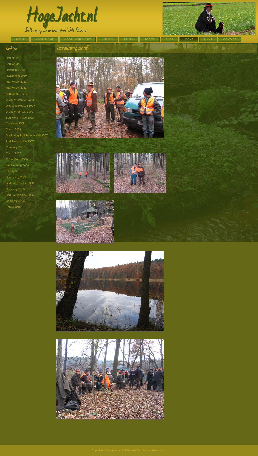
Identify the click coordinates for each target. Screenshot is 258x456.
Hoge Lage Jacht (77, 39)
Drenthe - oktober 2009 (20, 99)
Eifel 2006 (12, 171)
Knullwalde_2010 (16, 93)
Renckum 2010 (15, 70)
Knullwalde (12, 64)
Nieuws (107, 39)
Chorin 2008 (13, 129)
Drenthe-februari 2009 (19, 111)
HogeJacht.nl (61, 16)
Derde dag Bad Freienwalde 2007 (27, 135)
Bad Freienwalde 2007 (20, 141)
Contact (229, 39)
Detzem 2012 (14, 57)
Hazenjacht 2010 (16, 75)
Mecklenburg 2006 (17, 165)
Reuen (129, 39)
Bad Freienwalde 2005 (20, 195)
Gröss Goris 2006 (17, 159)
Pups (169, 39)
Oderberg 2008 (15, 123)
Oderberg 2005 (15, 201)
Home (20, 39)
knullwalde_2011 (16, 87)
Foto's (149, 39)
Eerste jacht (13, 207)
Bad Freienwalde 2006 (20, 183)
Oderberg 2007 (15, 147)
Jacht (188, 39)
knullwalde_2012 (16, 81)
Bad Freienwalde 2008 (20, 117)
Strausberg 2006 (16, 177)
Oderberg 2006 (15, 189)
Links (208, 39)
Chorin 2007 (13, 153)
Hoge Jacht (44, 39)
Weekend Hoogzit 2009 (20, 105)
